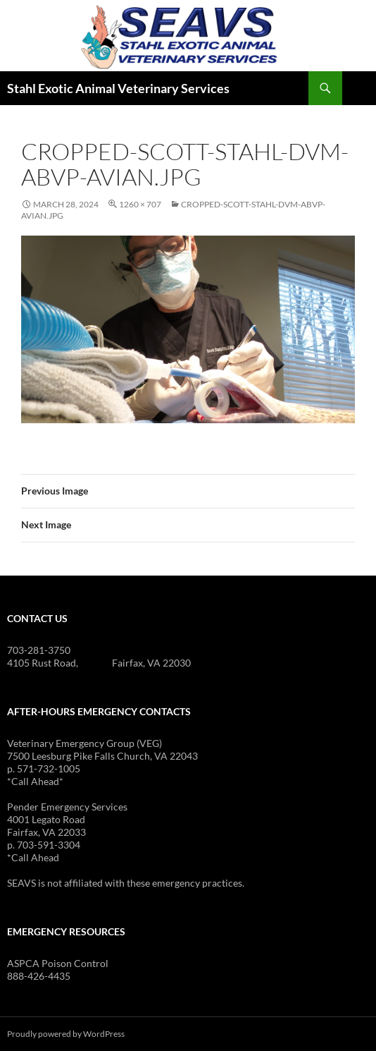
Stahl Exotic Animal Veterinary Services (118, 88)
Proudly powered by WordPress (66, 1033)
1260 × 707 (140, 204)
